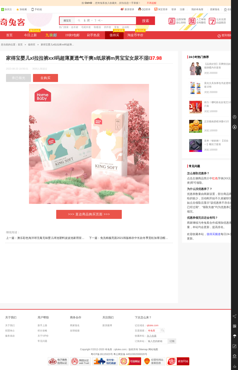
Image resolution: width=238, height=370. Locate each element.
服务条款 (10, 335)
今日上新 (32, 34)
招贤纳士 (10, 330)
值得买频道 (214, 234)
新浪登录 (127, 9)
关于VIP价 (43, 335)
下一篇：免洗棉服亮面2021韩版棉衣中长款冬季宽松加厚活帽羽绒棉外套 (134, 237)
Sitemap (143, 349)
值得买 (117, 34)
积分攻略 (42, 330)
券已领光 (18, 78)
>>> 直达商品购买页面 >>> (89, 214)
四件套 (107, 27)
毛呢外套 (86, 27)
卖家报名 (215, 9)
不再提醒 (151, 3)
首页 (9, 35)
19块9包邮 (72, 35)
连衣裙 (74, 27)
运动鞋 (125, 27)
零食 (116, 27)
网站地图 (153, 349)
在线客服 (230, 9)
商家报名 (75, 325)
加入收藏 (151, 335)
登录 (173, 9)
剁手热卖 (93, 35)
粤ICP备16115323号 (102, 354)
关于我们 (10, 325)
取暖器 (97, 27)
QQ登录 (144, 9)
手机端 (36, 9)
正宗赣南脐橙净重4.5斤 (216, 121)
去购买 (45, 78)
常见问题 (42, 341)
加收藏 (23, 9)
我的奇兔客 (197, 9)
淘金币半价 (136, 34)
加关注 (6, 9)
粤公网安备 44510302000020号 (130, 354)
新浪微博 (107, 325)
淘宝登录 (161, 9)
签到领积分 (227, 35)
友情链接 (75, 330)
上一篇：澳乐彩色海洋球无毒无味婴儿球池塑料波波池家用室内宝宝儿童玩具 (53, 237)
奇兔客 (12, 22)
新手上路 (42, 325)
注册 (182, 9)
